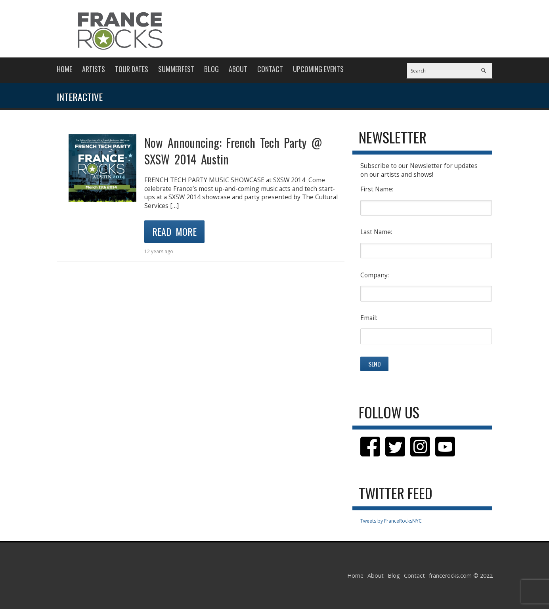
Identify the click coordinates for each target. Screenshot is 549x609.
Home (64, 69)
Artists (93, 69)
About (238, 69)
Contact (270, 69)
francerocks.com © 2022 (461, 575)
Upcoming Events (318, 69)
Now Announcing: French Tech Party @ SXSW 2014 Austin (233, 151)
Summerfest (176, 69)
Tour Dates (131, 69)
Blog (211, 69)
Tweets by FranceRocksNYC (391, 520)
